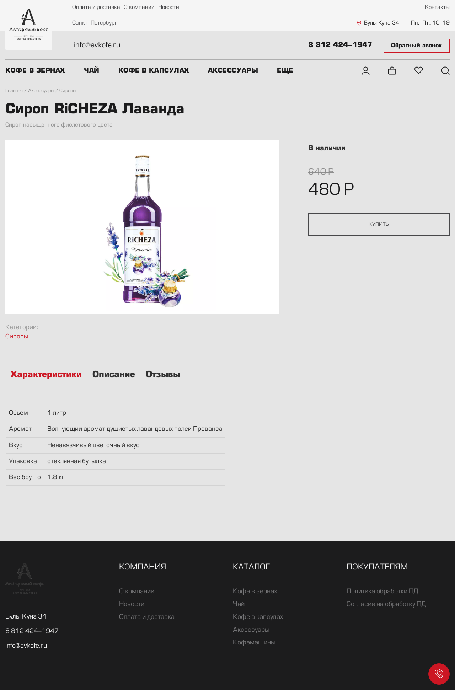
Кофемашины (254, 643)
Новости (168, 7)
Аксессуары (233, 71)
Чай (92, 71)
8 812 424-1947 (340, 45)
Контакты (437, 7)
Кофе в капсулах (153, 71)
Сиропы (16, 337)
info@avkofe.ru (97, 45)
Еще (285, 71)
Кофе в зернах (35, 71)
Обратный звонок (416, 46)
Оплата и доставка (96, 7)
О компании (139, 7)
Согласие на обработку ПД (386, 604)
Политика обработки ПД (382, 591)
